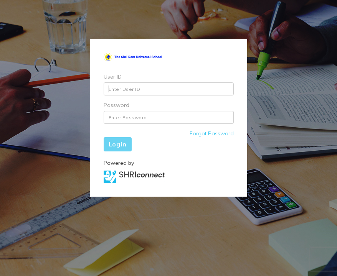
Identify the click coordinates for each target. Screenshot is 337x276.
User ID (113, 76)
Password (116, 105)
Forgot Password (212, 133)
